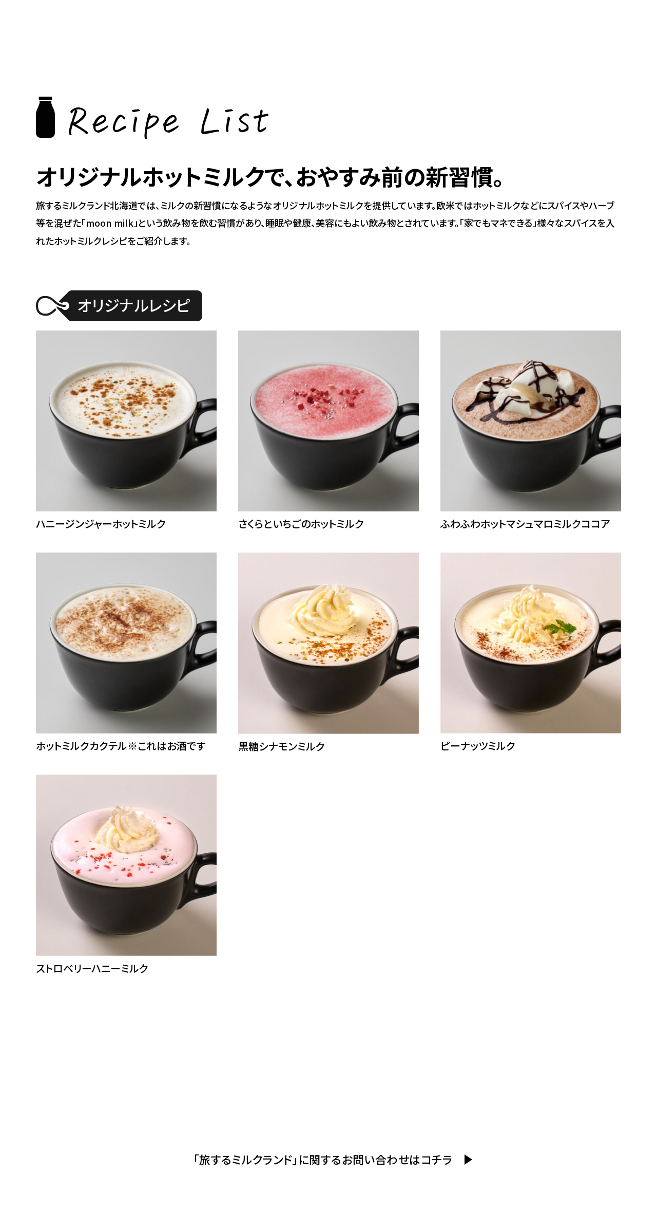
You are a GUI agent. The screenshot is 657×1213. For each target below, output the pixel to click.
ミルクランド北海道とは (587, 21)
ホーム (344, 21)
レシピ (509, 21)
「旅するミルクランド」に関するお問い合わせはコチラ (323, 1159)
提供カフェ (461, 21)
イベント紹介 (398, 21)
